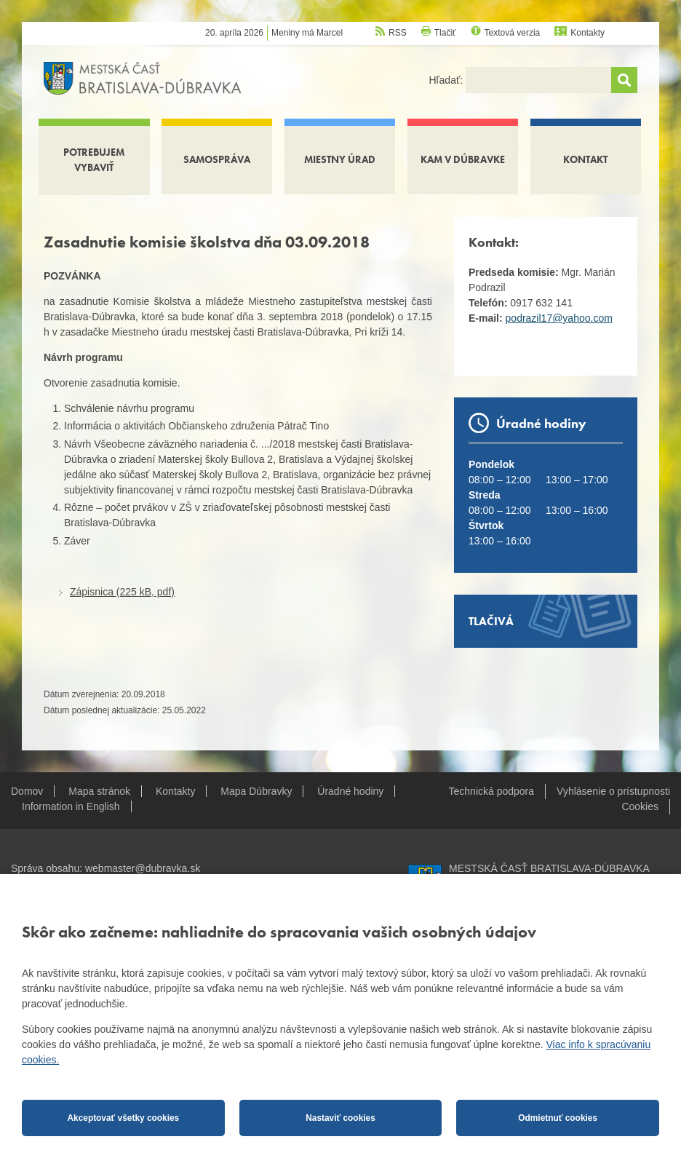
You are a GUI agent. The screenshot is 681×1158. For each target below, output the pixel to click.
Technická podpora (492, 791)
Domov (27, 791)
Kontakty (587, 33)
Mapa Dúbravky (256, 791)
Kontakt (585, 159)
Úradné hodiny (350, 791)
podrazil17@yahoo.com (559, 318)
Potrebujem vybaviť (93, 160)
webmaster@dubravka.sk (142, 868)
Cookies (639, 806)
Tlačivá (491, 621)
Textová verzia (513, 33)
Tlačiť (445, 33)
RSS (398, 33)
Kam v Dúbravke (463, 159)
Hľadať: (447, 80)
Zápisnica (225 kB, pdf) (122, 592)
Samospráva (216, 159)
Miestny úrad (339, 159)
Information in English (71, 806)
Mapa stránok (99, 791)
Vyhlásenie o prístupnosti (613, 791)
